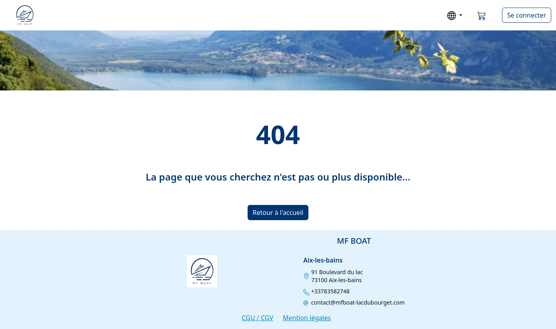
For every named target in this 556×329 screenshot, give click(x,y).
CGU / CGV (257, 317)
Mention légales (307, 317)
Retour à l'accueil (278, 212)
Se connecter (526, 15)
